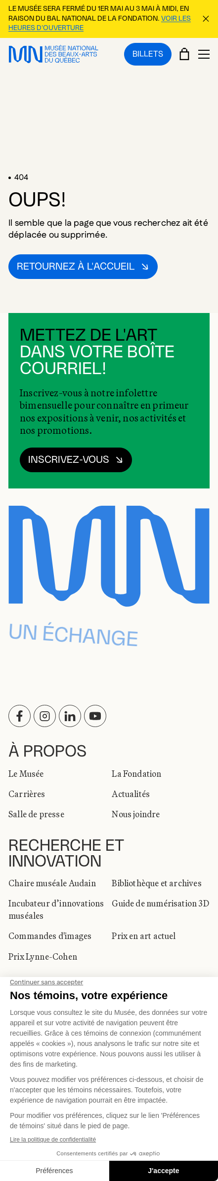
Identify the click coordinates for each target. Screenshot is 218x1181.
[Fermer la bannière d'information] (206, 19)
